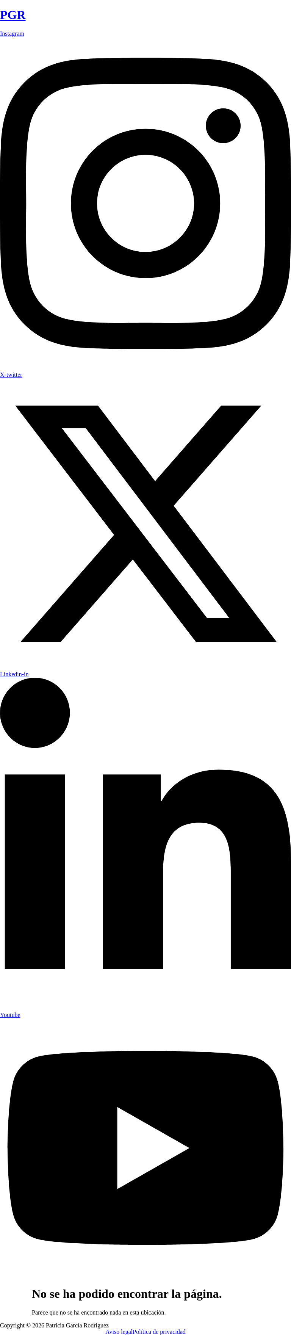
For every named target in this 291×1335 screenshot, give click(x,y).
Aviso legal (119, 1332)
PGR (13, 15)
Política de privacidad (159, 1332)
